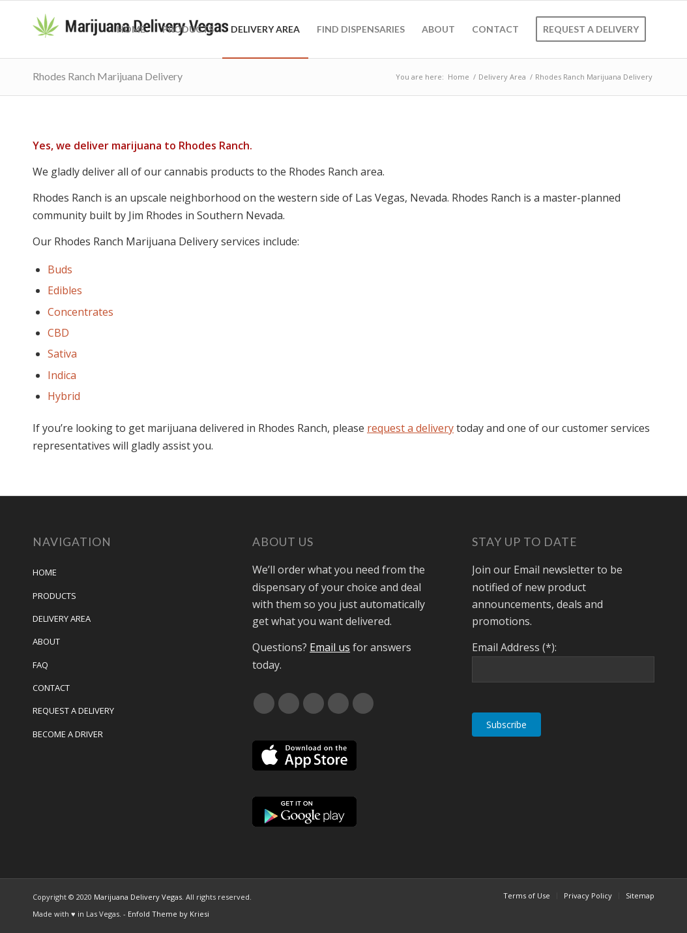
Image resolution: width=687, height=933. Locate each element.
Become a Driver (68, 734)
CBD (58, 333)
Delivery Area (62, 618)
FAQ (40, 665)
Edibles (65, 290)
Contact (51, 688)
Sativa (62, 353)
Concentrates (80, 312)
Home (45, 572)
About (46, 641)
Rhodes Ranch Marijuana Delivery (108, 76)
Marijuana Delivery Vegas (138, 897)
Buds (60, 269)
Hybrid (64, 396)
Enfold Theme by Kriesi (168, 914)
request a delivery (410, 428)
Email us (330, 647)
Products (54, 596)
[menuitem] (131, 29)
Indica (62, 375)
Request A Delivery (73, 710)
